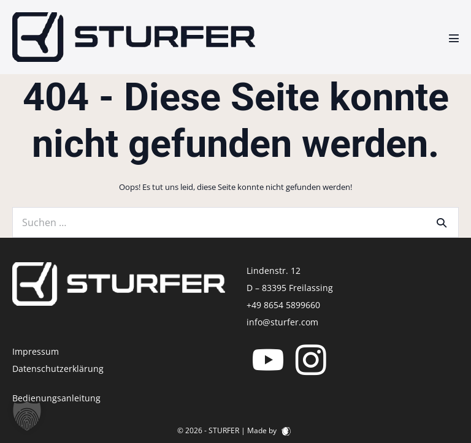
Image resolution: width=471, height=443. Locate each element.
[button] (27, 416)
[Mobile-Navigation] (454, 38)
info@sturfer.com (282, 322)
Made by (269, 430)
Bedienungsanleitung (56, 398)
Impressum (35, 351)
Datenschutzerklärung (58, 368)
